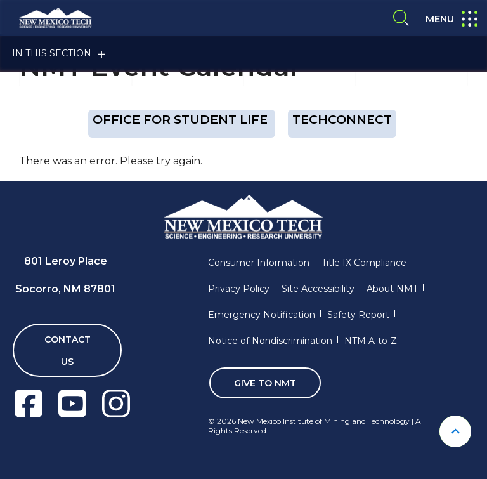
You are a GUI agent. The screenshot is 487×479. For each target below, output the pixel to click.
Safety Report (358, 314)
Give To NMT (265, 383)
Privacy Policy (238, 288)
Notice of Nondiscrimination (270, 340)
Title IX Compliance (363, 262)
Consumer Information (258, 262)
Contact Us (67, 350)
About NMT (392, 288)
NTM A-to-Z (370, 340)
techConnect (342, 119)
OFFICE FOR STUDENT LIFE (182, 119)
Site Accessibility (318, 288)
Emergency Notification (261, 314)
